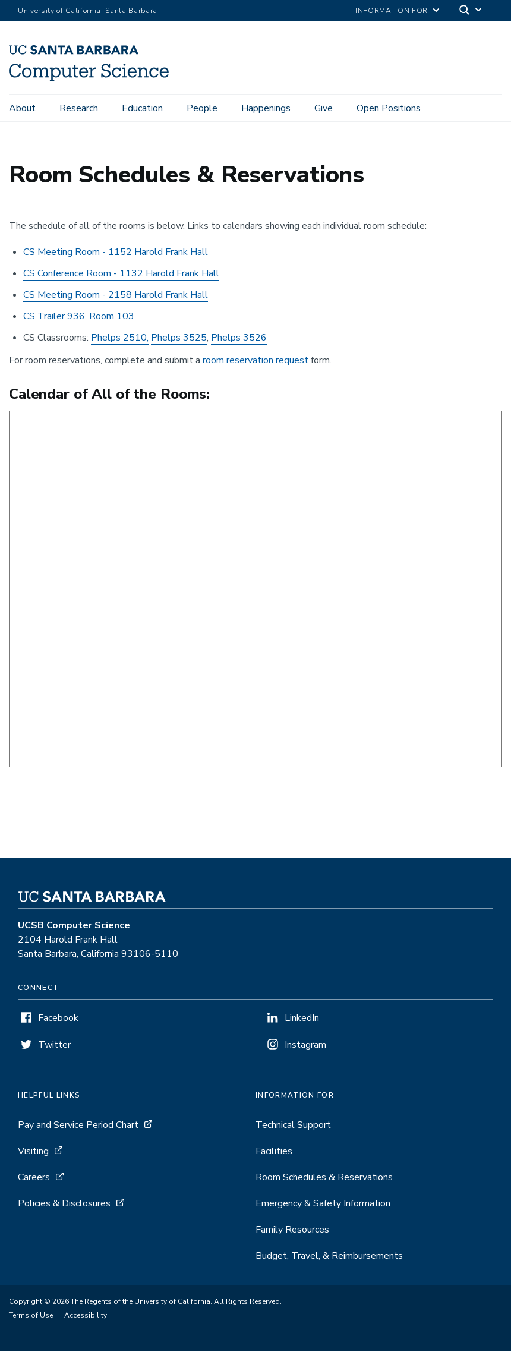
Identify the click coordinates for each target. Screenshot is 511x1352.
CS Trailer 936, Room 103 (78, 317)
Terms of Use (31, 1317)
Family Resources (292, 1231)
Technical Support (293, 1126)
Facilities (274, 1152)
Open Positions (389, 108)
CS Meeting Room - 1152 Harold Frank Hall (115, 253)
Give (323, 108)
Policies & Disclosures (64, 1205)
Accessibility (85, 1317)
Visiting (33, 1152)
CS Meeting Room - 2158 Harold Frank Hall (115, 296)
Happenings (266, 108)
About (22, 108)
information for (391, 10)
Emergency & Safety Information (323, 1205)
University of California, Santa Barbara (87, 10)
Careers (34, 1179)
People (202, 108)
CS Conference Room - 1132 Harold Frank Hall (121, 275)
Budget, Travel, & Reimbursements (329, 1257)
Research (78, 108)
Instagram (305, 1046)
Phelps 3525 (179, 339)
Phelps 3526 (239, 339)
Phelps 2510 (119, 339)
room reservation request (255, 361)
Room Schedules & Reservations (324, 1179)
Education (142, 108)
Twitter (54, 1046)
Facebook (58, 1019)
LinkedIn (302, 1019)
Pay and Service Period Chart (78, 1126)
